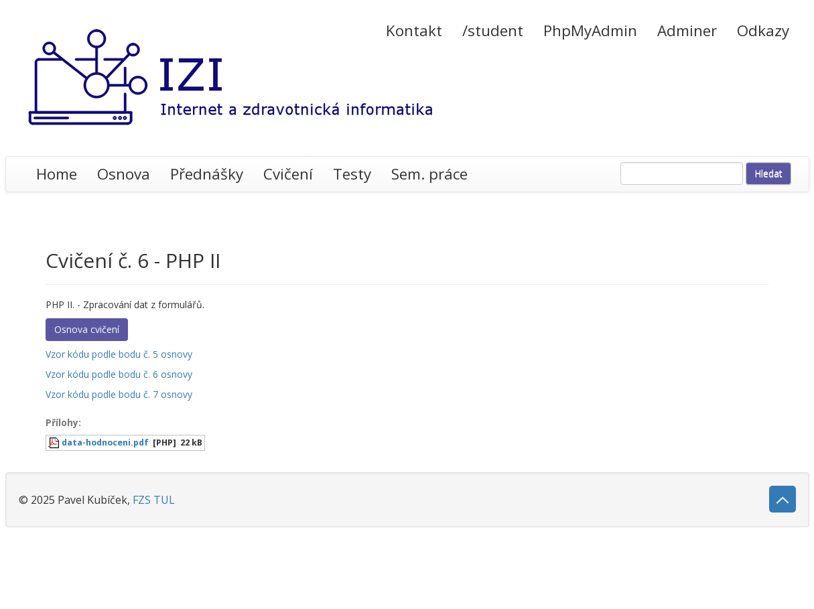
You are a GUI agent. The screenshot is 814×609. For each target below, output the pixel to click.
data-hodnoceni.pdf (105, 442)
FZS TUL (154, 499)
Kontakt (414, 30)
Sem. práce (429, 173)
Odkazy (763, 30)
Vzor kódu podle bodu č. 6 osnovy (119, 374)
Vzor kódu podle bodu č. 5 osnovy (119, 354)
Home (56, 173)
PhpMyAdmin (590, 30)
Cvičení (288, 173)
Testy (352, 173)
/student (492, 30)
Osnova (123, 173)
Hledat (768, 173)
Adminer (687, 30)
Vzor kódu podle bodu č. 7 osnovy (119, 394)
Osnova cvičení (86, 329)
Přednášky (206, 173)
